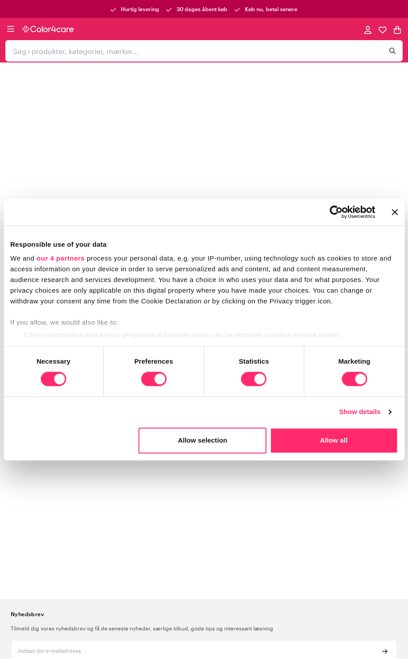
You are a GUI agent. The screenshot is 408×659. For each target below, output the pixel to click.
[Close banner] (395, 212)
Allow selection (202, 440)
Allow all (334, 440)
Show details (360, 412)
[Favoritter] (383, 29)
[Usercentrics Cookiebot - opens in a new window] (336, 212)
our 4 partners (61, 258)
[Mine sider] (367, 29)
